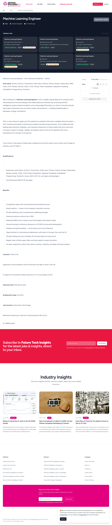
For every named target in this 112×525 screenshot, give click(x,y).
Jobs (11, 10)
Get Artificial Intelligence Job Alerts (13, 472)
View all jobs (105, 33)
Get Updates (102, 343)
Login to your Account (9, 465)
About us (87, 465)
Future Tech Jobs (89, 461)
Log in (106, 4)
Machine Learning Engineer (25, 10)
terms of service (100, 348)
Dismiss (63, 519)
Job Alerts (40, 4)
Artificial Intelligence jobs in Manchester (55, 476)
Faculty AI (81, 42)
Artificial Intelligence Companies (53, 465)
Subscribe (68, 499)
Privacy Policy (88, 476)
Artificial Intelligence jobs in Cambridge (55, 472)
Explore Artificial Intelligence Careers (54, 461)
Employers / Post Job (66, 4)
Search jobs (29, 4)
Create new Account (9, 461)
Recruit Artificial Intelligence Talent (13, 480)
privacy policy (89, 348)
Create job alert (94, 93)
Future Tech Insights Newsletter (53, 480)
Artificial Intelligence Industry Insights (13, 476)
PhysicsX (44, 59)
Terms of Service (89, 480)
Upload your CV (7, 469)
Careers (86, 417)
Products (13, 417)
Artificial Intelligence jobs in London (54, 469)
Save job (94, 88)
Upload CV (98, 4)
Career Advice (51, 4)
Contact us (88, 469)
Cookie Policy (88, 472)
